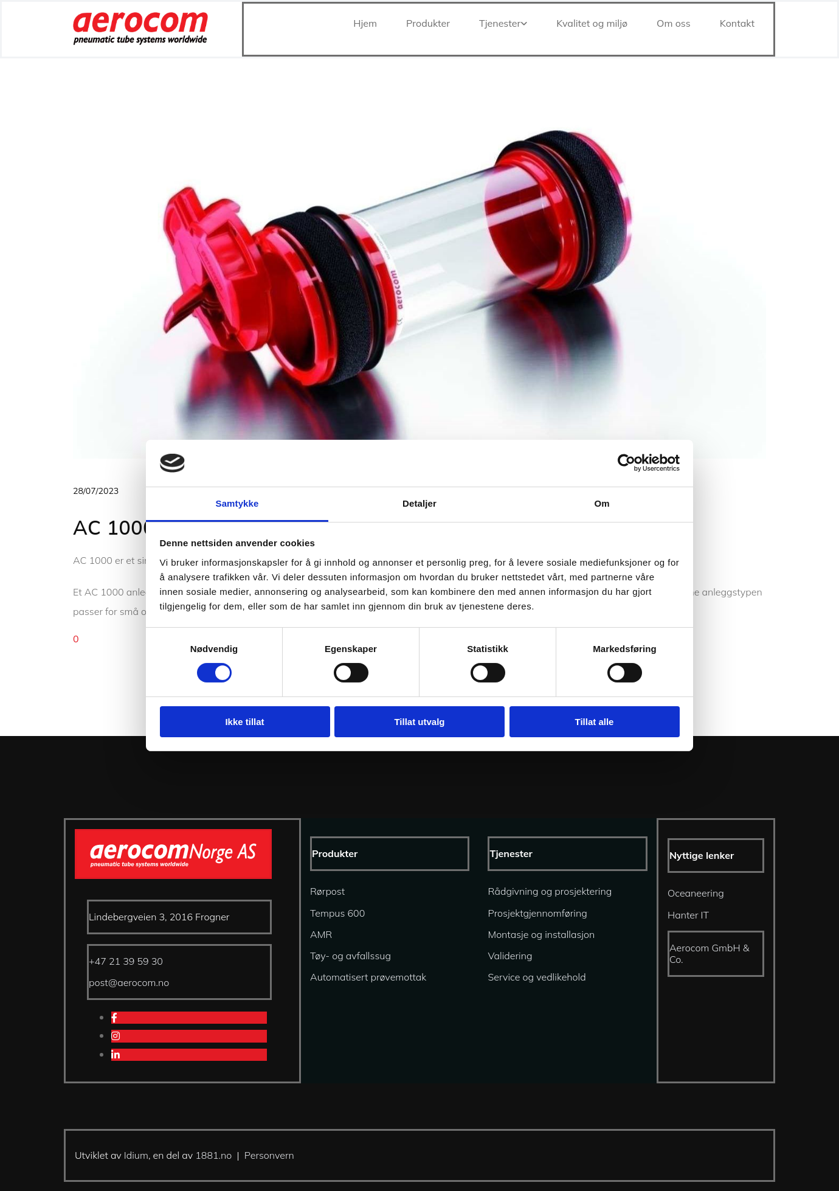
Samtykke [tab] (237, 503)
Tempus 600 (337, 913)
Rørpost (327, 891)
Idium (136, 1155)
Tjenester (499, 23)
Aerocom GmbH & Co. (709, 953)
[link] (498, 23)
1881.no (213, 1155)
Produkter (428, 23)
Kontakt (737, 23)
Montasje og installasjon (541, 934)
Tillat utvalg (419, 722)
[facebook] (114, 1018)
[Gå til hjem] (141, 41)
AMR (321, 934)
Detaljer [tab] (419, 503)
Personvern (269, 1155)
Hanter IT (688, 915)
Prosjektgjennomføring (537, 913)
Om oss (674, 23)
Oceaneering (696, 893)
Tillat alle (594, 722)
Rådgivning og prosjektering (550, 891)
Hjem (365, 23)
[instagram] (115, 1036)
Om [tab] (601, 503)
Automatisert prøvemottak (368, 977)
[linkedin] (115, 1055)
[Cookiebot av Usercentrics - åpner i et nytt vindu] (626, 463)
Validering (510, 956)
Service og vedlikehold (536, 977)
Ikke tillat (244, 722)
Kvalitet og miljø (591, 23)
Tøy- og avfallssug (350, 956)
